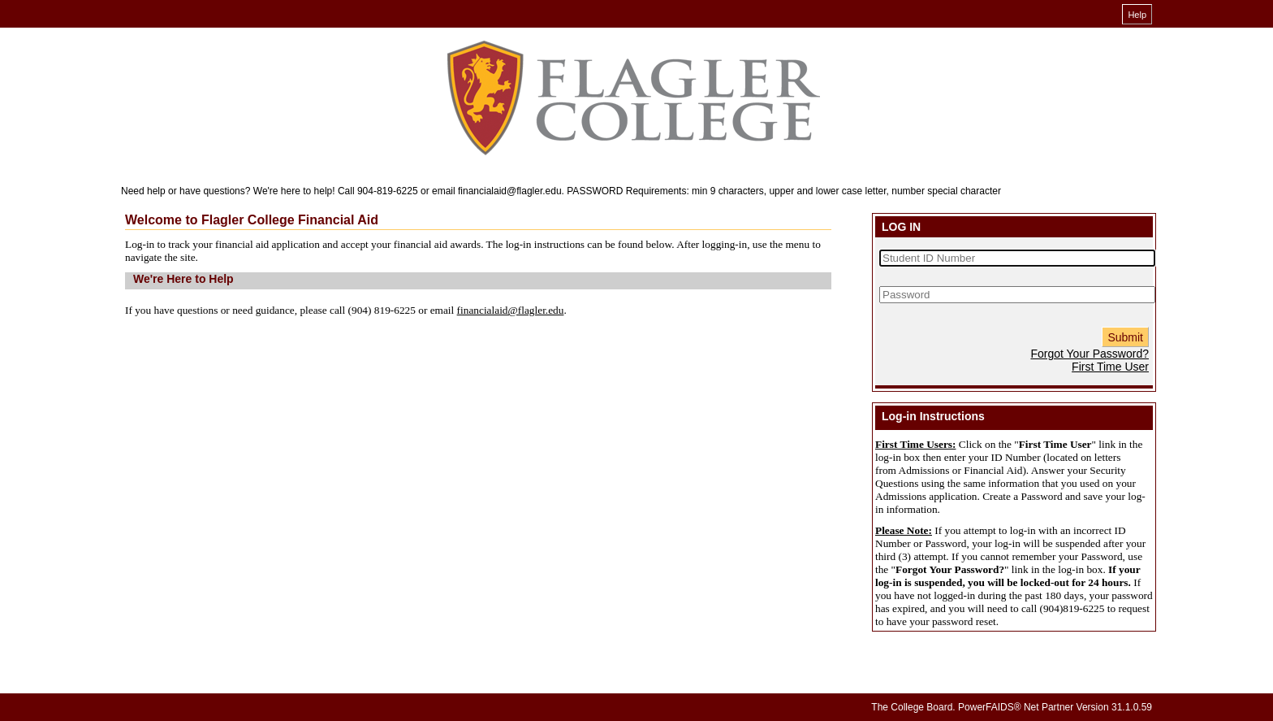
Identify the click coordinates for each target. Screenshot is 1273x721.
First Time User (1110, 366)
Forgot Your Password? (1089, 353)
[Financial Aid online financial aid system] (632, 98)
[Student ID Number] (1017, 258)
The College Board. (913, 707)
